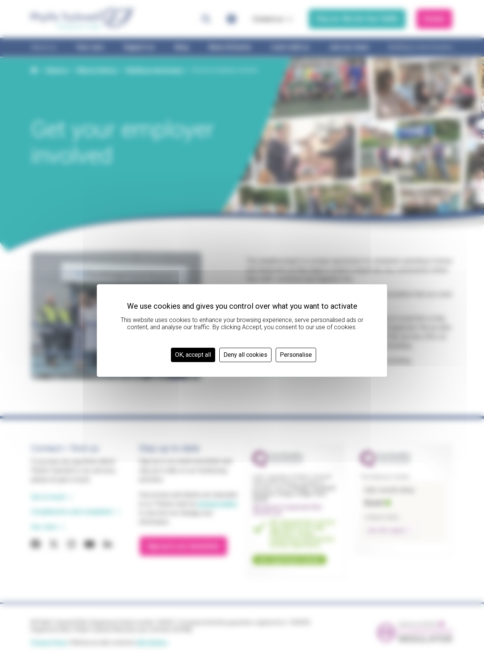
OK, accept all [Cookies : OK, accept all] (193, 354)
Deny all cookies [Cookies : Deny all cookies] (245, 354)
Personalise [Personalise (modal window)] (296, 354)
